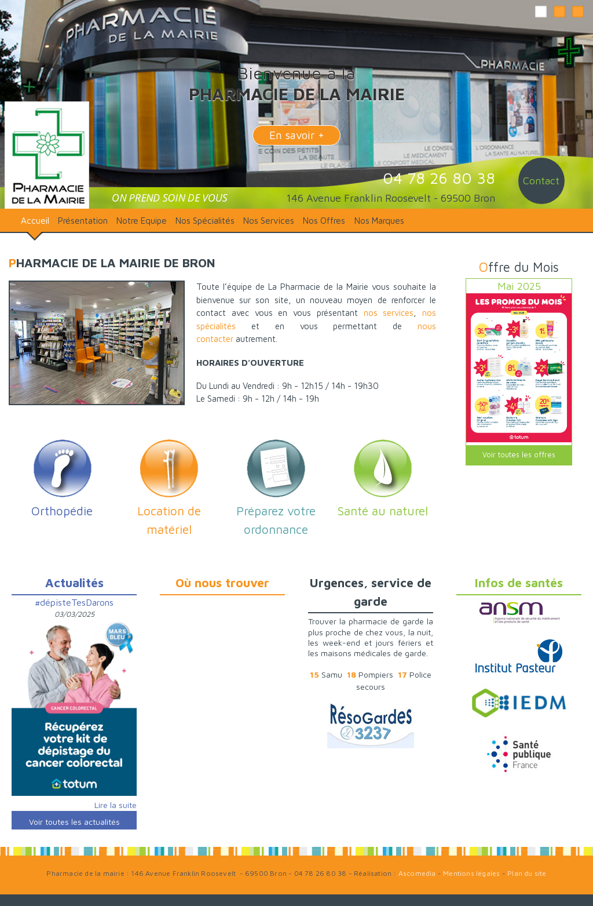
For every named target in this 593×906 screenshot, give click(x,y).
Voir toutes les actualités (74, 822)
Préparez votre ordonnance (276, 511)
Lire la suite (115, 805)
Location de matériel (169, 511)
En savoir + (296, 135)
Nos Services (268, 220)
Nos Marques (379, 220)
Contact (541, 180)
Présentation (83, 220)
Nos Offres (324, 220)
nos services (389, 313)
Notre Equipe (141, 220)
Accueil (35, 220)
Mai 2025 (519, 286)
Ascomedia (417, 873)
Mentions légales (471, 873)
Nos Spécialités (205, 220)
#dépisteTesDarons (74, 602)
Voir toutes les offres (518, 454)
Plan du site (526, 873)
